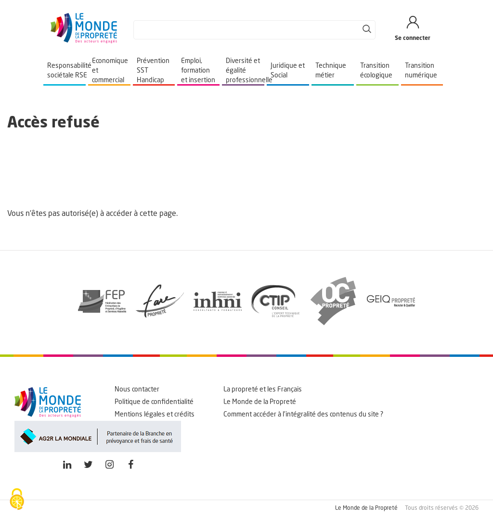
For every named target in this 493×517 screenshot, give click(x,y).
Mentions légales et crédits (155, 414)
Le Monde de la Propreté (259, 402)
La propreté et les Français (262, 389)
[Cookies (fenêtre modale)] (17, 500)
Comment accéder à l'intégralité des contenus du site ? (303, 414)
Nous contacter (137, 389)
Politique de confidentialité (154, 402)
